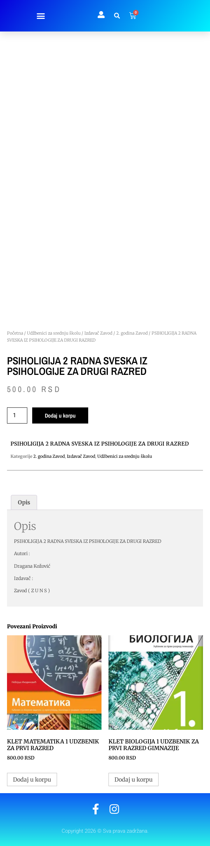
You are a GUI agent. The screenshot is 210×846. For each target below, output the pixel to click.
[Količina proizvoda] (17, 415)
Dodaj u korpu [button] (32, 779)
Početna (15, 333)
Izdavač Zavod (98, 333)
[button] (40, 15)
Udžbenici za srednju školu (53, 333)
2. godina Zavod (132, 333)
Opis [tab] (24, 502)
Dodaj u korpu (60, 415)
